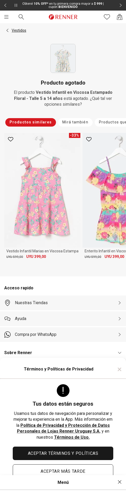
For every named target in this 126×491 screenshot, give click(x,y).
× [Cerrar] (119, 369)
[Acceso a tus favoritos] (107, 17)
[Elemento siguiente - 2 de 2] (120, 5)
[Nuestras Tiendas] (63, 302)
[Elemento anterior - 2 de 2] (5, 5)
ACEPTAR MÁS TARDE (63, 471)
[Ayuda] (63, 318)
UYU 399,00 (36, 256)
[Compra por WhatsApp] (63, 334)
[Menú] (6, 17)
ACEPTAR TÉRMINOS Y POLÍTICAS (63, 453)
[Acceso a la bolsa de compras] (119, 17)
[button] (7, 30)
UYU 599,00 (14, 257)
